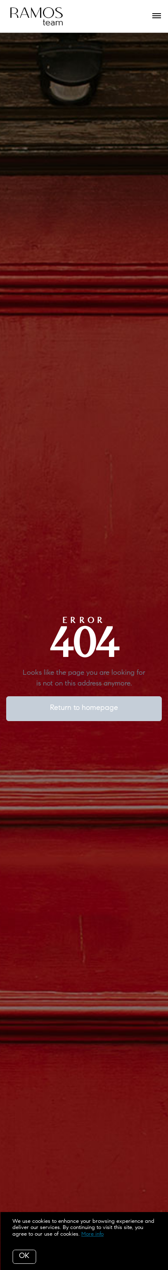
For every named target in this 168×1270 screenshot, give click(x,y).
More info (92, 1234)
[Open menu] (156, 16)
